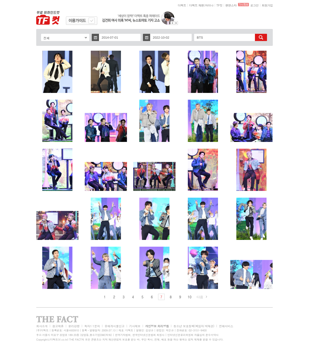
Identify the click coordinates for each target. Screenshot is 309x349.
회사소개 (42, 326)
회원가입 (267, 5)
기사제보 (134, 326)
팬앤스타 (231, 5)
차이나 (209, 5)
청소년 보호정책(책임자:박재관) (194, 326)
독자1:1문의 (92, 326)
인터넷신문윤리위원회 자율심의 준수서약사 (192, 335)
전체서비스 (226, 326)
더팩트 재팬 (196, 5)
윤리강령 (74, 326)
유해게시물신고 (114, 326)
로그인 (254, 5)
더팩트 (182, 5)
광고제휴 (57, 326)
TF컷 (219, 5)
